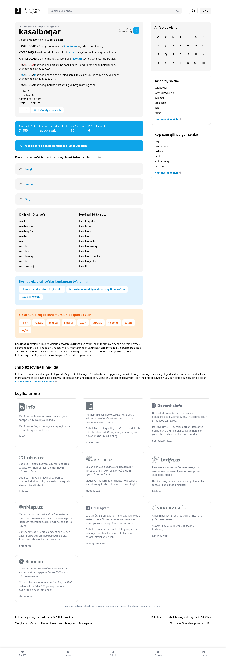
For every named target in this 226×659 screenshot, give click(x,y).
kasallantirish (87, 241)
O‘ (181, 63)
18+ (209, 623)
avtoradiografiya (164, 92)
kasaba (23, 236)
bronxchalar (162, 146)
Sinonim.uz (70, 46)
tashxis (159, 151)
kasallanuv (85, 251)
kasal (22, 221)
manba (53, 322)
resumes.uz (145, 605)
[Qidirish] (177, 11)
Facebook (56, 623)
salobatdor (161, 87)
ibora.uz (69, 605)
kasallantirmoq (88, 246)
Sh (195, 63)
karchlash (24, 251)
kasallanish (85, 231)
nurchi (158, 112)
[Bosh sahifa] (27, 11)
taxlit (83, 322)
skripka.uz (89, 605)
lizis (157, 107)
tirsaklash (160, 102)
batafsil (68, 322)
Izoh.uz (77, 58)
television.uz (111, 605)
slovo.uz (100, 605)
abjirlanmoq (162, 161)
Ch (203, 63)
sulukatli (159, 97)
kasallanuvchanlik (89, 256)
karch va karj (26, 266)
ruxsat (39, 322)
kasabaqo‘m (26, 231)
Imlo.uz (19, 355)
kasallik (83, 266)
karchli (23, 246)
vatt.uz (123, 605)
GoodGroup (189, 623)
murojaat (160, 166)
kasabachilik (26, 226)
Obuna (174, 623)
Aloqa (44, 623)
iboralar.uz (133, 605)
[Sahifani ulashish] (136, 30)
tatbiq (128, 322)
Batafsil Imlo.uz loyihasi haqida (36, 381)
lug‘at (24, 330)
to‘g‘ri (24, 322)
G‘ (188, 63)
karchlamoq (26, 256)
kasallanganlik (87, 261)
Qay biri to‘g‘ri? (30, 297)
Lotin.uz (73, 52)
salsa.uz (79, 605)
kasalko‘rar (85, 226)
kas (21, 241)
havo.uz (157, 605)
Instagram (85, 623)
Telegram (70, 623)
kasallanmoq (86, 236)
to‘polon (113, 322)
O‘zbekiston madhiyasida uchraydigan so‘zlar (97, 289)
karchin (23, 261)
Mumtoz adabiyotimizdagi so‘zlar (42, 289)
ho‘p (157, 141)
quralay (97, 322)
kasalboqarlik (87, 221)
